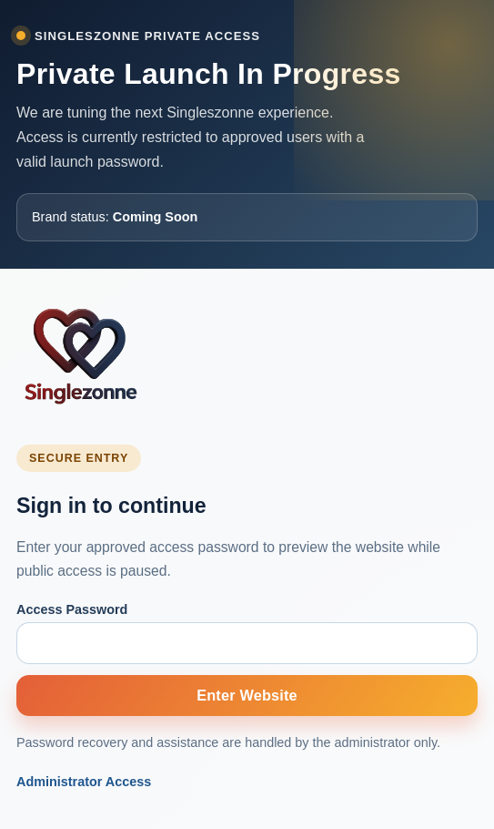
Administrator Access (83, 781)
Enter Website (247, 695)
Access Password (71, 609)
